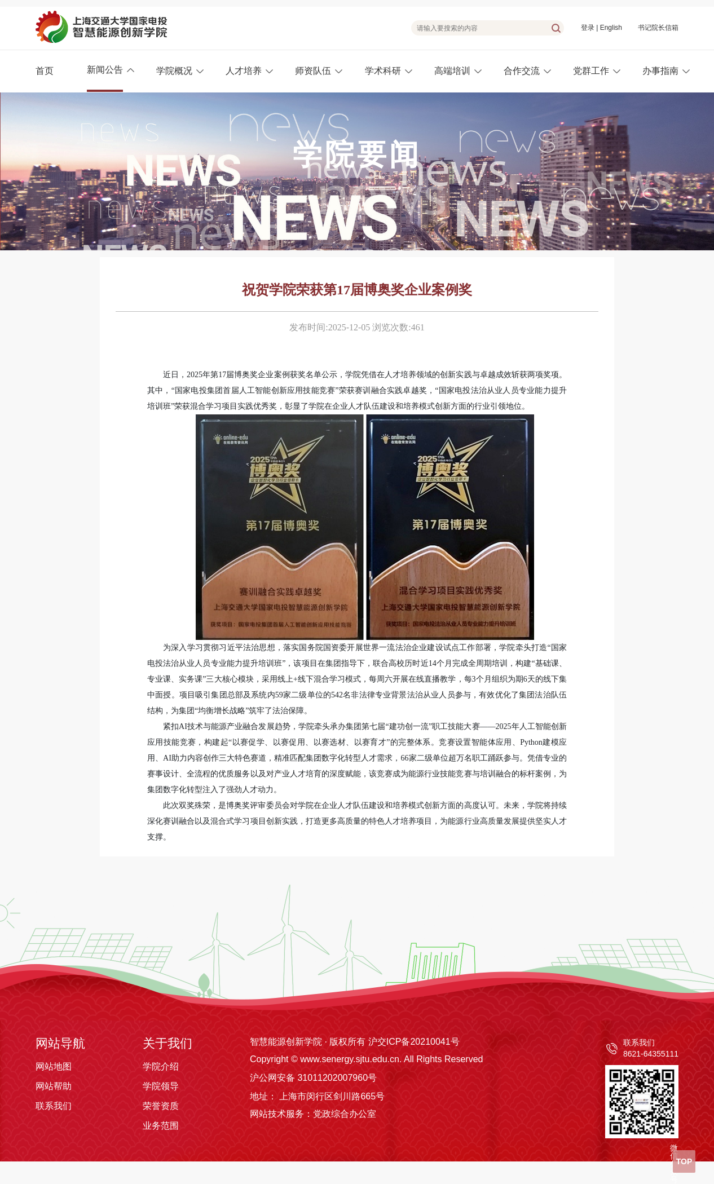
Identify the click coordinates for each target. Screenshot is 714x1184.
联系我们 (54, 1106)
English (611, 28)
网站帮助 (54, 1086)
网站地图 (54, 1066)
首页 (45, 71)
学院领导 (161, 1086)
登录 (587, 28)
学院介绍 (161, 1066)
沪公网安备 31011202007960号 (313, 1078)
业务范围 (161, 1125)
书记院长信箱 (658, 28)
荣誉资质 (161, 1106)
